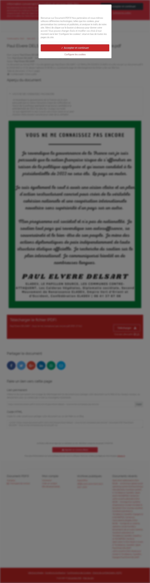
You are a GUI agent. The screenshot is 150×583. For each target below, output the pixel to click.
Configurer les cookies (75, 54)
